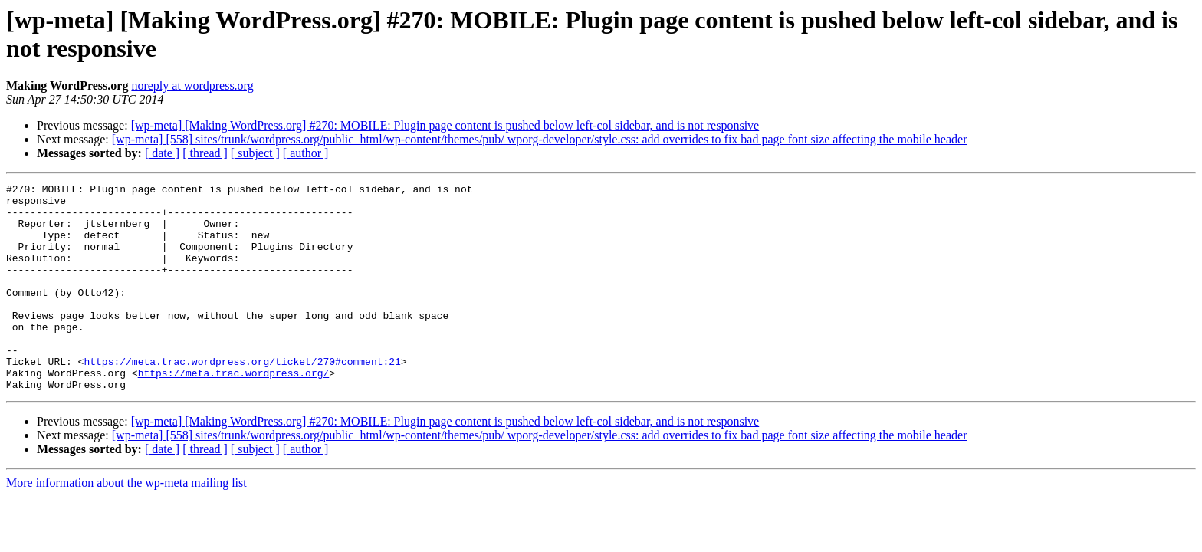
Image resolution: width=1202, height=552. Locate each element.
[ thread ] (205, 152)
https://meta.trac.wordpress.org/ (234, 412)
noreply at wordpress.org (192, 85)
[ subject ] (255, 152)
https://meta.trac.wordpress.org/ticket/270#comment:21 (242, 398)
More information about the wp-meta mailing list (126, 524)
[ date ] (162, 152)
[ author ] (306, 152)
